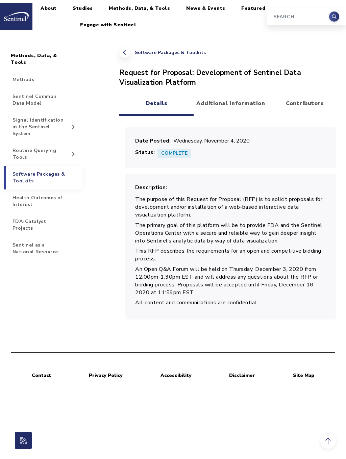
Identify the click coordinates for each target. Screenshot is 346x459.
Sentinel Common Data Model (35, 99)
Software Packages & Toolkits (170, 52)
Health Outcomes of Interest (38, 201)
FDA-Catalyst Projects (29, 224)
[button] (328, 441)
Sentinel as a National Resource (35, 248)
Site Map (303, 375)
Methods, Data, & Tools (139, 8)
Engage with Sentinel (108, 25)
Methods (23, 79)
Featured (253, 8)
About (49, 8)
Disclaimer (242, 375)
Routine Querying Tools (34, 153)
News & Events (205, 8)
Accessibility (176, 375)
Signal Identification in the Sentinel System (38, 127)
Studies (83, 8)
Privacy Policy (106, 375)
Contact (41, 375)
